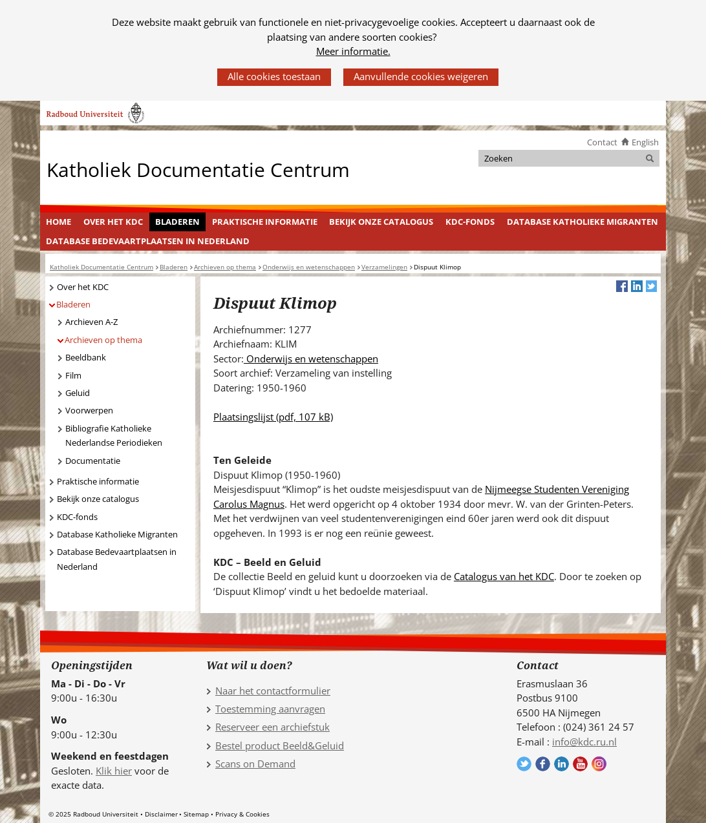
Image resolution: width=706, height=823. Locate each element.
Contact (602, 142)
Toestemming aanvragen (270, 708)
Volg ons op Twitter (524, 763)
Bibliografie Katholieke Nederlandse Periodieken (113, 435)
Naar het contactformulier (272, 690)
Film (73, 375)
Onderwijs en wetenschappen (311, 358)
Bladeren (177, 221)
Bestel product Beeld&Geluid (279, 745)
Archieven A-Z (91, 322)
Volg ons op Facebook (542, 763)
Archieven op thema (103, 340)
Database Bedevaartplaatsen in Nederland (148, 241)
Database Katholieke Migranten (582, 221)
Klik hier (114, 770)
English (645, 142)
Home (58, 221)
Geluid (77, 393)
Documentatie (92, 460)
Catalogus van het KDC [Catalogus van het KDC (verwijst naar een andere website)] (504, 576)
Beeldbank (85, 357)
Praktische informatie (264, 221)
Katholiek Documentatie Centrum (198, 169)
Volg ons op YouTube (580, 763)
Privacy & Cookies (242, 813)
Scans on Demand (255, 763)
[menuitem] (59, 222)
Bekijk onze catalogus (381, 221)
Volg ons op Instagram (599, 763)
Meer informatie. (353, 51)
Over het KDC (113, 221)
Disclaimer (161, 813)
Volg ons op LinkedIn (561, 763)
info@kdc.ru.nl (584, 741)
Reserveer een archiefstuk (272, 726)
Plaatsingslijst (273, 416)
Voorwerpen (89, 410)
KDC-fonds (470, 221)
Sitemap (196, 813)
